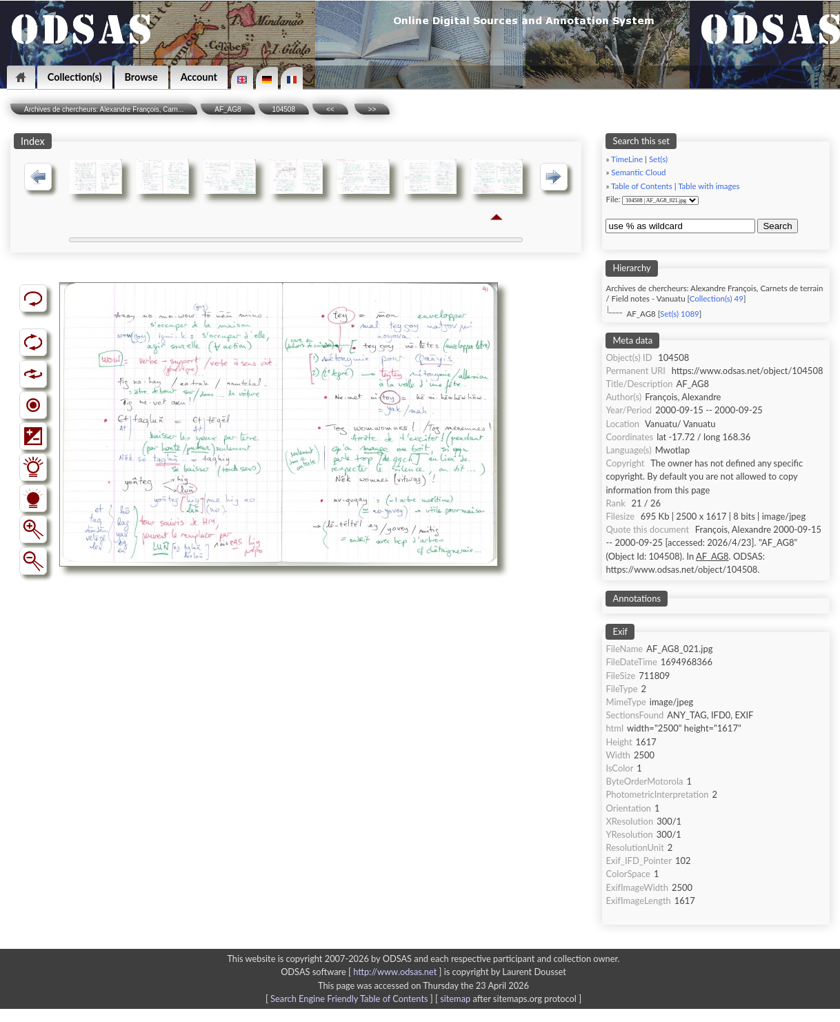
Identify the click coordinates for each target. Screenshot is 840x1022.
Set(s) (658, 159)
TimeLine (627, 159)
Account (199, 77)
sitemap (455, 998)
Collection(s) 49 (716, 298)
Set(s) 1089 (679, 313)
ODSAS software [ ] (362, 971)
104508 (283, 109)
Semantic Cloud (638, 172)
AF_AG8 (227, 109)
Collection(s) (75, 77)
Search (777, 226)
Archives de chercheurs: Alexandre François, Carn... (103, 109)
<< (330, 109)
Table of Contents (641, 185)
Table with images (708, 185)
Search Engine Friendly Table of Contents (349, 998)
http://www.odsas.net (395, 971)
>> (372, 109)
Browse (141, 77)
